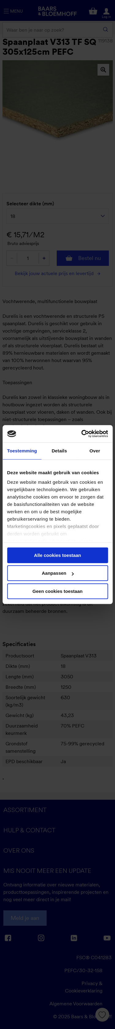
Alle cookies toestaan (57, 555)
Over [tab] (95, 450)
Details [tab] (59, 450)
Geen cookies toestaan (57, 591)
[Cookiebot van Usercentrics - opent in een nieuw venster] (82, 434)
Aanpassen (58, 573)
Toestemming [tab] (22, 450)
